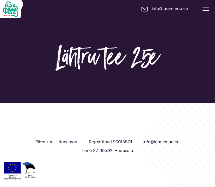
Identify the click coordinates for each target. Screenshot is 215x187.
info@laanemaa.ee (170, 8)
